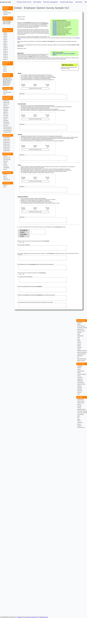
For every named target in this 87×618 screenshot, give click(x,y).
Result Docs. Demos (6, 63)
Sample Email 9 (6, 150)
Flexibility (79, 367)
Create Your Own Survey (6, 75)
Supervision (79, 390)
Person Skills (80, 363)
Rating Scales (6, 100)
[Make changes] (42, 257)
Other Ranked (6, 123)
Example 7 (55, 28)
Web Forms (5, 161)
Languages (5, 110)
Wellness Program (81, 360)
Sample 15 (5, 56)
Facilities (79, 345)
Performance (6, 183)
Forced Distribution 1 (7, 127)
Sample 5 (5, 39)
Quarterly (5, 118)
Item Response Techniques (7, 97)
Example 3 (55, 24)
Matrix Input (5, 109)
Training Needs (7, 88)
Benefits (79, 324)
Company (79, 332)
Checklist (5, 162)
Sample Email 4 (6, 142)
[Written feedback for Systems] (43, 158)
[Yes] (18, 242)
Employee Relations (81, 354)
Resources (79, 347)
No (22, 242)
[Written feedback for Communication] (43, 127)
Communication (59, 53)
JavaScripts (5, 120)
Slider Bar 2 (5, 113)
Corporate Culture (81, 330)
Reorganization (80, 335)
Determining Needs (7, 92)
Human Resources (81, 326)
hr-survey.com (29, 617)
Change (79, 369)
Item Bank (5, 14)
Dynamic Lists (6, 104)
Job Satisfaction (80, 414)
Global (54, 53)
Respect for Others (81, 384)
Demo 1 (5, 66)
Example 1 (55, 21)
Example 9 (55, 31)
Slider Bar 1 (5, 112)
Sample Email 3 (6, 140)
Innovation (79, 406)
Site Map (34, 617)
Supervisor (79, 389)
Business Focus (80, 329)
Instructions (5, 166)
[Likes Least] (42, 298)
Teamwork (79, 385)
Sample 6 (5, 41)
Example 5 (55, 26)
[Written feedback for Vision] (43, 189)
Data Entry (5, 125)
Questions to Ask (6, 157)
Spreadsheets (6, 107)
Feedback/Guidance (81, 409)
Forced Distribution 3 (7, 130)
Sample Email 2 (6, 139)
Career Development (81, 374)
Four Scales (5, 117)
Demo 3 (5, 69)
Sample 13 (5, 52)
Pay (78, 357)
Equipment (79, 425)
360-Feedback (7, 172)
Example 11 (55, 33)
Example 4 (55, 25)
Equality (79, 349)
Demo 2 (5, 67)
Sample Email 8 (6, 149)
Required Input (6, 102)
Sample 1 (5, 33)
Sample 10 (5, 47)
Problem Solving (80, 402)
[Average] (19, 234)
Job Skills (79, 397)
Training (79, 375)
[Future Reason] (42, 279)
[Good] (19, 232)
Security (5, 169)
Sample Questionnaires (7, 30)
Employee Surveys (6, 8)
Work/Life (79, 392)
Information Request (6, 18)
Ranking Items (6, 122)
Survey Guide (7, 154)
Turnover (79, 342)
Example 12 (55, 34)
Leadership (79, 387)
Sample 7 (5, 42)
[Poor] (19, 236)
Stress (78, 394)
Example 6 (55, 27)
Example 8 (55, 30)
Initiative (79, 372)
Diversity (79, 344)
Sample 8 (5, 44)
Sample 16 (5, 57)
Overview (5, 11)
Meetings (79, 404)
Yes (19, 242)
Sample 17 (5, 59)
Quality (78, 416)
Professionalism (80, 382)
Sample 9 (5, 46)
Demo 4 (5, 71)
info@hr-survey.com (44, 617)
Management (80, 355)
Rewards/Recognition (81, 358)
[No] (21, 242)
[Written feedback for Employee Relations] (43, 220)
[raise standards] (42, 267)
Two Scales (5, 115)
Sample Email (7, 135)
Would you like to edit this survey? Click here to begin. (69, 66)
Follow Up (5, 105)
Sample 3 (5, 36)
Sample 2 (5, 34)
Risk (78, 417)
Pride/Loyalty (80, 380)
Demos (4, 93)
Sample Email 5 (6, 144)
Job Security (79, 422)
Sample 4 (5, 37)
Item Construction (7, 159)
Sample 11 (5, 49)
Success (5, 164)
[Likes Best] (42, 289)
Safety (78, 419)
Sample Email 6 (6, 145)
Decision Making (80, 401)
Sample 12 (5, 51)
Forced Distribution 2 (7, 128)
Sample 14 (5, 54)
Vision (68, 53)
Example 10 (55, 32)
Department (79, 322)
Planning (79, 407)
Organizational (81, 320)
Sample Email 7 (6, 147)
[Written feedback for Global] (43, 96)
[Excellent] (19, 230)
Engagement (80, 379)
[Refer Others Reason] (42, 248)
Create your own (6, 179)
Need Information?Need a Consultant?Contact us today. (7, 22)
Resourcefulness (80, 371)
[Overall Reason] (39, 231)
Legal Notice (19, 617)
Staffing (78, 340)
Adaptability (79, 366)
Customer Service (81, 427)
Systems (65, 53)
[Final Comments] (42, 305)
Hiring (78, 339)
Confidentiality (6, 167)
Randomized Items (7, 132)
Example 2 (55, 23)
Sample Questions (7, 12)
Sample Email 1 (6, 137)
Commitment (80, 377)
